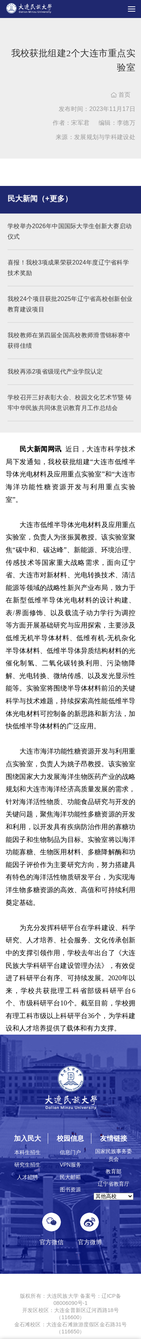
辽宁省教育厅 (113, 1184)
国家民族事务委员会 (113, 1155)
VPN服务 (70, 1165)
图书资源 (70, 1189)
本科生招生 (27, 1152)
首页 (121, 94)
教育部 (113, 1171)
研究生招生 (27, 1165)
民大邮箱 (70, 1177)
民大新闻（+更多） (40, 203)
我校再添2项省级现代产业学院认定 (55, 376)
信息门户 (70, 1152)
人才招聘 (27, 1177)
